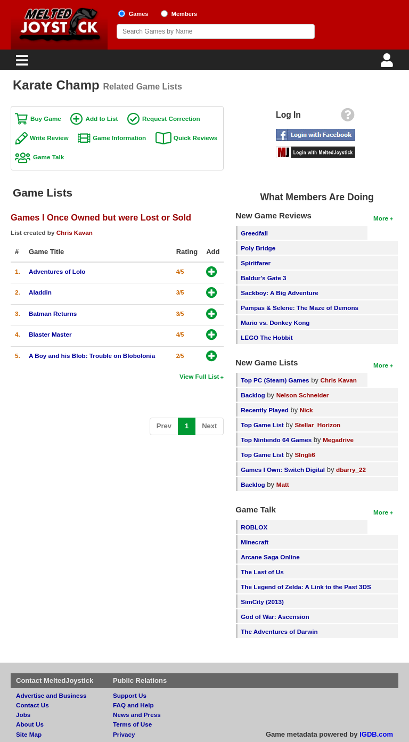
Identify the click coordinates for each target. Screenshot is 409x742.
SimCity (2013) (262, 601)
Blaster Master (50, 334)
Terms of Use (132, 724)
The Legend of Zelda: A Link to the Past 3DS (306, 586)
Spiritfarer (256, 262)
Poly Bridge (258, 247)
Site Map (29, 734)
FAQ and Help (133, 705)
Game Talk (48, 156)
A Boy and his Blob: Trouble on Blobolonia (92, 355)
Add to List (101, 118)
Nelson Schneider (302, 395)
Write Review (49, 137)
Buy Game (45, 118)
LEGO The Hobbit (266, 337)
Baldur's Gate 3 (263, 277)
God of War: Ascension (275, 616)
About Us (30, 724)
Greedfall (254, 233)
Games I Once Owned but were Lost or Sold (101, 217)
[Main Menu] (21, 63)
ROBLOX (254, 527)
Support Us (129, 695)
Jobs (23, 714)
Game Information (119, 137)
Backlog (253, 395)
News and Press (137, 714)
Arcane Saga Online (270, 556)
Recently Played (265, 409)
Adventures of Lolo (57, 271)
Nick (306, 409)
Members (184, 14)
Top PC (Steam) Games (275, 380)
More (380, 218)
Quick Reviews (196, 137)
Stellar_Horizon (318, 424)
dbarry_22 (351, 469)
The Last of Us (262, 571)
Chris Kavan (74, 232)
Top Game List (262, 424)
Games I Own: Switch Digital (283, 469)
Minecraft (254, 542)
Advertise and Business (51, 695)
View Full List (199, 376)
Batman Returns (53, 313)
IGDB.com (376, 734)
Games (139, 14)
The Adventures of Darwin (279, 631)
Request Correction (171, 118)
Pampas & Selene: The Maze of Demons (299, 307)
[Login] (388, 63)
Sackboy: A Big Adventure (279, 292)
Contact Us (32, 705)
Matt (282, 484)
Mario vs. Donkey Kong (275, 322)
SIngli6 (305, 454)
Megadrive (338, 439)
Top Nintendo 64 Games (276, 439)
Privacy (124, 734)
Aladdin (40, 292)
